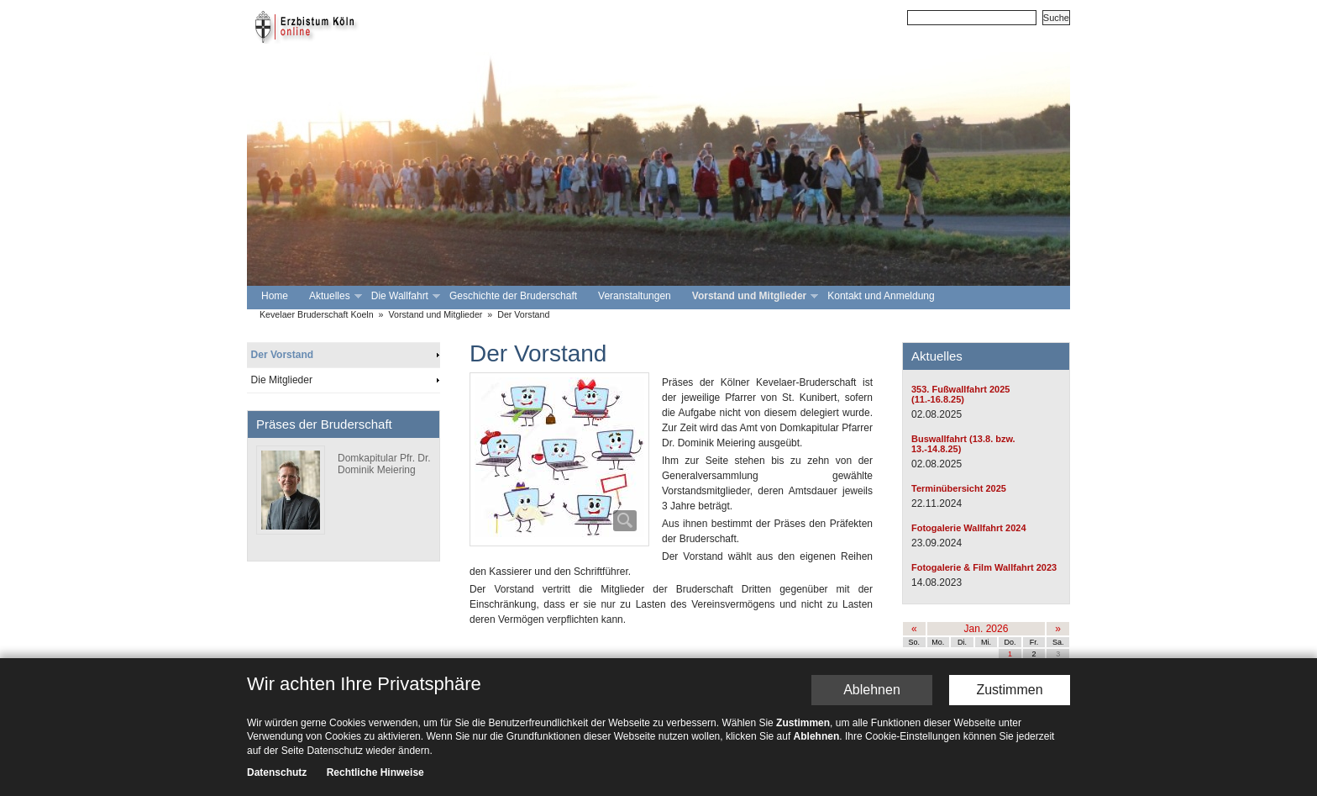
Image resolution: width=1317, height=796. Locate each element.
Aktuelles (333, 296)
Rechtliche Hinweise (375, 773)
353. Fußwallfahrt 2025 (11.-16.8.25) (960, 394)
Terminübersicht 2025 (958, 488)
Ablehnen (871, 690)
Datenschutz (277, 773)
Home (274, 296)
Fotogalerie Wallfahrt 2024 (968, 528)
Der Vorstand (523, 314)
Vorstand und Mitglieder (753, 296)
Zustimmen (1009, 690)
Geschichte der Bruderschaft (513, 296)
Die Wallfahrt (404, 296)
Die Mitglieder (281, 380)
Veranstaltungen (634, 296)
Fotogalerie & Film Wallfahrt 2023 (984, 567)
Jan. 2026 (986, 629)
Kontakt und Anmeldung (880, 296)
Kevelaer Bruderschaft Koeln (317, 314)
